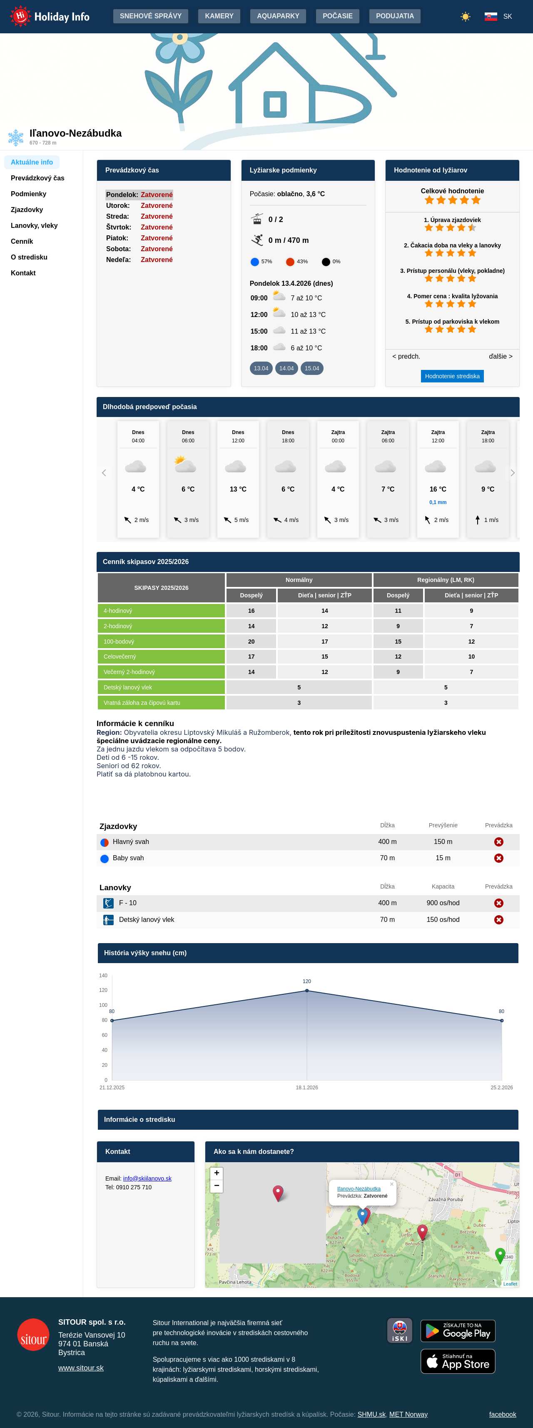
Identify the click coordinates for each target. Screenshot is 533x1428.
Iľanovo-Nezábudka (359, 1189)
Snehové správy (151, 16)
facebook (502, 1414)
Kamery (219, 16)
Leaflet (510, 1283)
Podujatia (395, 16)
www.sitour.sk (81, 1368)
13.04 (261, 368)
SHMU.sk (372, 1414)
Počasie (338, 16)
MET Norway (408, 1414)
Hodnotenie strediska (452, 376)
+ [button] (216, 1174)
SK (507, 16)
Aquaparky (278, 16)
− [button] (216, 1186)
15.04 (312, 368)
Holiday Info (41, 10)
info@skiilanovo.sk (147, 1178)
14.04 (286, 368)
